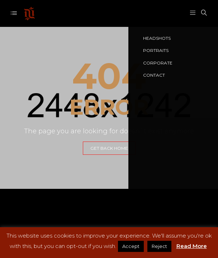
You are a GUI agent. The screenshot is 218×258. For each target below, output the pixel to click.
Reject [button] (159, 246)
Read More (191, 246)
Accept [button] (130, 246)
